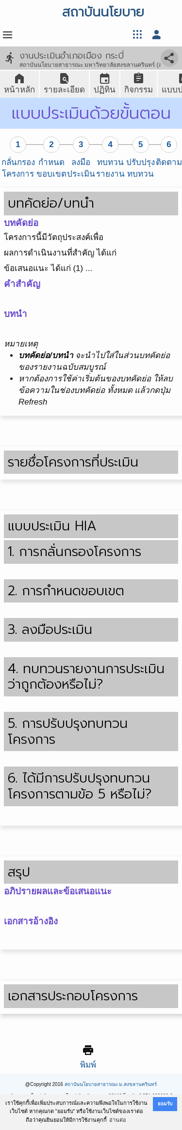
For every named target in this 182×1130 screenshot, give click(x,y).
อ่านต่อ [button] (117, 1120)
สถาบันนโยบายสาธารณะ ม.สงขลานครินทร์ (111, 1084)
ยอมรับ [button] (165, 1103)
